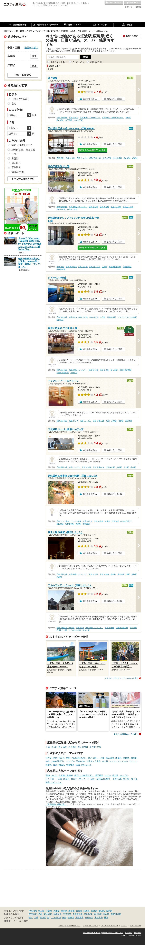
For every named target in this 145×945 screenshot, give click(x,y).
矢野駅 (121, 421)
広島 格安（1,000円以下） (90, 118)
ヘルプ (124, 926)
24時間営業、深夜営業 (23, 149)
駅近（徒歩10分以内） (76, 758)
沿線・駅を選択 (23, 75)
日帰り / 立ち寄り (20, 99)
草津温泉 (33, 914)
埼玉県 (41, 911)
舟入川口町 (83, 747)
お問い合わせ (135, 926)
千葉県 (49, 911)
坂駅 (108, 421)
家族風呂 (16, 167)
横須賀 (43, 917)
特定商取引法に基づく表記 (112, 933)
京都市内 (89, 917)
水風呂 (118, 758)
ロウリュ (133, 761)
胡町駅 (128, 118)
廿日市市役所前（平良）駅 (79, 630)
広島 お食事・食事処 (102, 521)
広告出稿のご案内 (90, 926)
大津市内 (99, 917)
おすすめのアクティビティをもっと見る (121, 678)
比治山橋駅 (117, 158)
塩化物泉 (70, 765)
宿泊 (55, 758)
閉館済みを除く (97, 62)
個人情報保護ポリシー (91, 933)
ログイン (129, 7)
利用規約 (128, 933)
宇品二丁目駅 (116, 207)
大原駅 (59, 577)
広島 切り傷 (93, 207)
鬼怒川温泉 (116, 914)
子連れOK (80, 761)
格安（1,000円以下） (55, 761)
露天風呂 (110, 758)
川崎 (36, 917)
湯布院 (106, 914)
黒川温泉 (98, 914)
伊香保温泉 (77, 914)
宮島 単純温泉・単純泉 (65, 628)
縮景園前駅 (127, 267)
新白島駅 (60, 320)
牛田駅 (102, 317)
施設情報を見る (89, 99)
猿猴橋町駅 (61, 269)
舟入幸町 (72, 747)
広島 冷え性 (73, 118)
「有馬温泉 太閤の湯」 (56, 804)
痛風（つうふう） (84, 765)
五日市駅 (73, 373)
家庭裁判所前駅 (115, 267)
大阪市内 (79, 917)
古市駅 (126, 467)
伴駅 (128, 574)
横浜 (31, 917)
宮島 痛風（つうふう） (94, 628)
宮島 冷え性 (109, 628)
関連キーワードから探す (16, 921)
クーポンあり (78, 62)
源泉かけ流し (18, 172)
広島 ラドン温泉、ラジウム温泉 (69, 521)
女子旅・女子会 (93, 761)
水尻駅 (114, 421)
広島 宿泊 (60, 158)
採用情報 (137, 933)
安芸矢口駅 (110, 467)
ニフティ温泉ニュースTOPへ (126, 734)
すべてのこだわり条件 (23, 178)
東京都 (71, 911)
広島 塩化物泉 (62, 118)
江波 (99, 747)
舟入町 (54, 747)
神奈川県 (33, 911)
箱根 (40, 914)
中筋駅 (119, 467)
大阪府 (79, 911)
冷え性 (105, 761)
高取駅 (134, 574)
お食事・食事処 (130, 758)
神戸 (106, 917)
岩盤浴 (49, 765)
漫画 (55, 765)
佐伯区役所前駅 (125, 370)
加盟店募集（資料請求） (69, 926)
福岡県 (109, 911)
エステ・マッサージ (119, 761)
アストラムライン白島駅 (127, 317)
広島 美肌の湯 (71, 267)
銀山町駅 (60, 120)
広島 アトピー (74, 467)
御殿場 (71, 917)
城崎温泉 (57, 914)
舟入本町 (63, 747)
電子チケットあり (58, 62)
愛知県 (102, 911)
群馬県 (64, 911)
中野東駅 (86, 524)
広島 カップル (82, 158)
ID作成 (138, 7)
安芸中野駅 (69, 524)
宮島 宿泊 (80, 628)
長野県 (94, 911)
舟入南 (92, 747)
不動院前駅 (111, 317)
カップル (70, 761)
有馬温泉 (48, 914)
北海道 (87, 911)
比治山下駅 (78, 120)
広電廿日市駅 (62, 630)
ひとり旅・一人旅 (96, 758)
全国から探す (31, 47)
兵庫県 (56, 911)
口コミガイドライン (109, 926)
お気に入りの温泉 (114, 3)
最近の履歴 (132, 3)
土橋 (48, 747)
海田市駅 (128, 421)
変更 (34, 56)
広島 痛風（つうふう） (78, 207)
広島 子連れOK (95, 158)
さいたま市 (56, 917)
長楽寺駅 (121, 574)
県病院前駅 (61, 209)
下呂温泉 (67, 914)
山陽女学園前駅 (63, 373)
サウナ (49, 758)
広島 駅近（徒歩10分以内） (113, 118)
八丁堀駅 (68, 120)
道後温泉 (88, 914)
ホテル (62, 758)
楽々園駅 (114, 370)
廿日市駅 (133, 628)
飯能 (64, 917)
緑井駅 (133, 467)
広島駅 (104, 267)
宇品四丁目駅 (72, 209)
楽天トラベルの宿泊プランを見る (92, 150)
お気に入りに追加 (114, 99)
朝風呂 (62, 765)
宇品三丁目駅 (128, 207)
